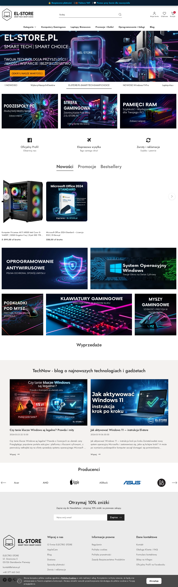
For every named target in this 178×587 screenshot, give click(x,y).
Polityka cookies (99, 549)
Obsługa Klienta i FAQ (147, 549)
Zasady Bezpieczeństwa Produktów (108, 559)
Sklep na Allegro (144, 559)
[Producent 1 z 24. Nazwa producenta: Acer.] (16, 483)
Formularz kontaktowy (146, 554)
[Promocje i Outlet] (104, 27)
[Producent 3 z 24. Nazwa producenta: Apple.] (74, 483)
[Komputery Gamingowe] (53, 27)
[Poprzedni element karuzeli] (3, 482)
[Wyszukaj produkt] (90, 15)
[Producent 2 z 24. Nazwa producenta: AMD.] (45, 483)
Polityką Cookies (68, 578)
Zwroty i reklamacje (56, 569)
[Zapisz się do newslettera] (80, 517)
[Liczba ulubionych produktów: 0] (164, 14)
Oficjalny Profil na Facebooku (150, 564)
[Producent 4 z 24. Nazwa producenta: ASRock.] (103, 483)
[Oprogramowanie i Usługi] (132, 27)
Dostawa (51, 559)
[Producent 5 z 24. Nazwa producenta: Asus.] (132, 483)
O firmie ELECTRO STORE (59, 544)
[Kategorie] (29, 27)
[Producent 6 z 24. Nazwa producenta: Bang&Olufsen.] (161, 483)
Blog (49, 554)
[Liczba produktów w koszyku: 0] (172, 14)
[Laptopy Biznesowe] (81, 27)
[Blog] (152, 27)
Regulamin (97, 544)
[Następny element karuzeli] (174, 482)
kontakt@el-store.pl (11, 567)
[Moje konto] (154, 14)
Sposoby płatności (56, 564)
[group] (89, 56)
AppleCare (52, 549)
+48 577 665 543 (11, 572)
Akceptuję (154, 581)
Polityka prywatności (101, 554)
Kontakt (139, 544)
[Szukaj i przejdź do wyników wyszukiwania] (120, 15)
